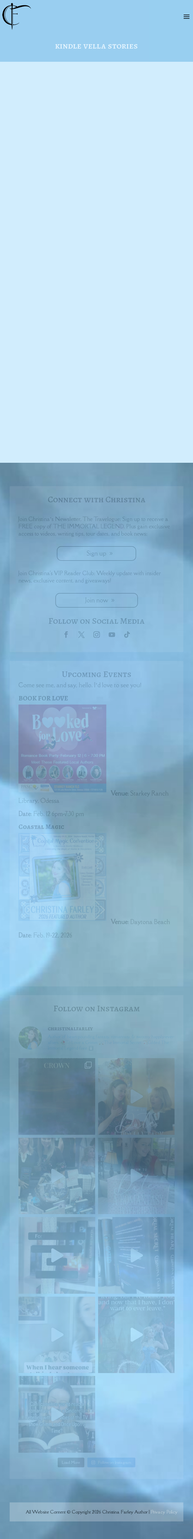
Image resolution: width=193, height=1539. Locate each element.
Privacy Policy (164, 1512)
